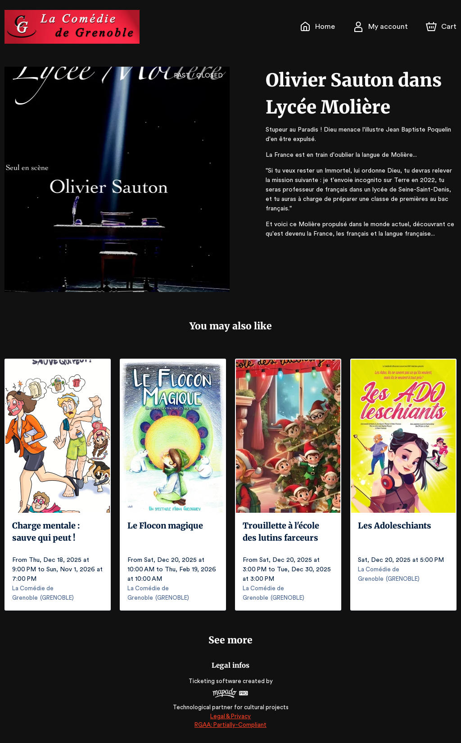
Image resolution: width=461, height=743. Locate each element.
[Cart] (442, 27)
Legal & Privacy (230, 716)
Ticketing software (216, 681)
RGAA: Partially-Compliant (230, 724)
